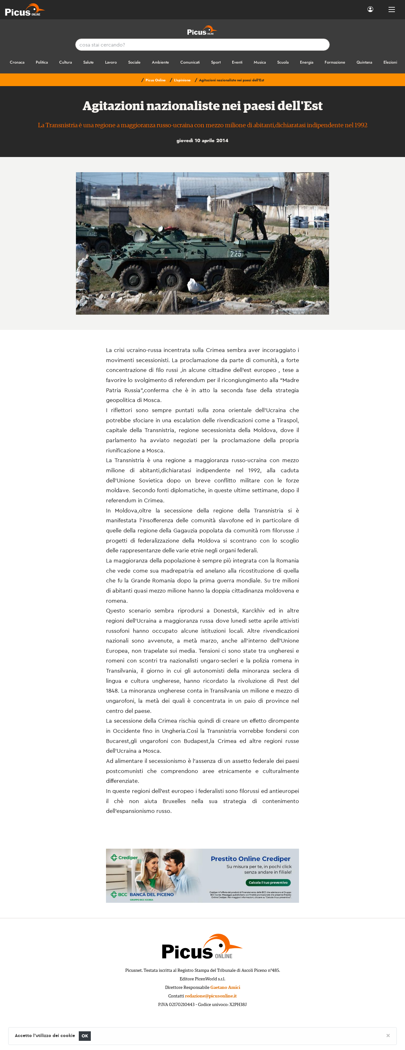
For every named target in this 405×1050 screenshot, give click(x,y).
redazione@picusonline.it (211, 996)
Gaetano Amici (225, 987)
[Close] (388, 1035)
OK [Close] (85, 1036)
